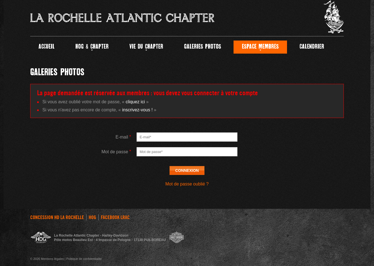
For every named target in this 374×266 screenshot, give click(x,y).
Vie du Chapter (146, 46)
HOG (92, 217)
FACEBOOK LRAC (115, 217)
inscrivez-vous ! (137, 109)
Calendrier (311, 46)
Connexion (187, 170)
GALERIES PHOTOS (202, 46)
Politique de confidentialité (84, 258)
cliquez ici (135, 101)
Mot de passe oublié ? (187, 184)
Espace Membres (260, 46)
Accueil (47, 46)
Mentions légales (52, 258)
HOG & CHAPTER (92, 46)
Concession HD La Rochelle (57, 217)
